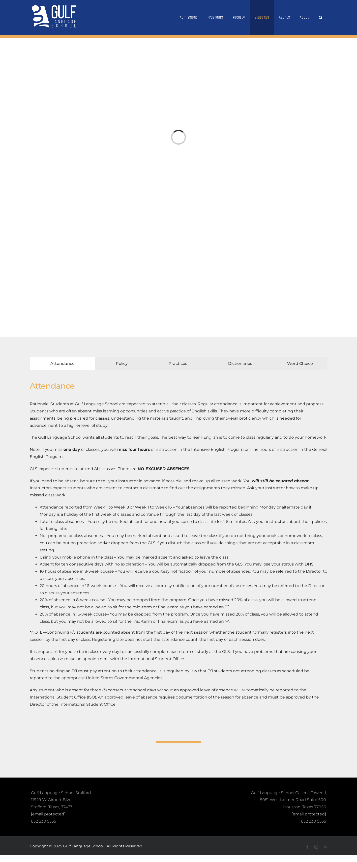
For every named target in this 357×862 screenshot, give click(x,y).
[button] (320, 17)
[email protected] (48, 814)
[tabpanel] (178, 546)
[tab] (62, 363)
